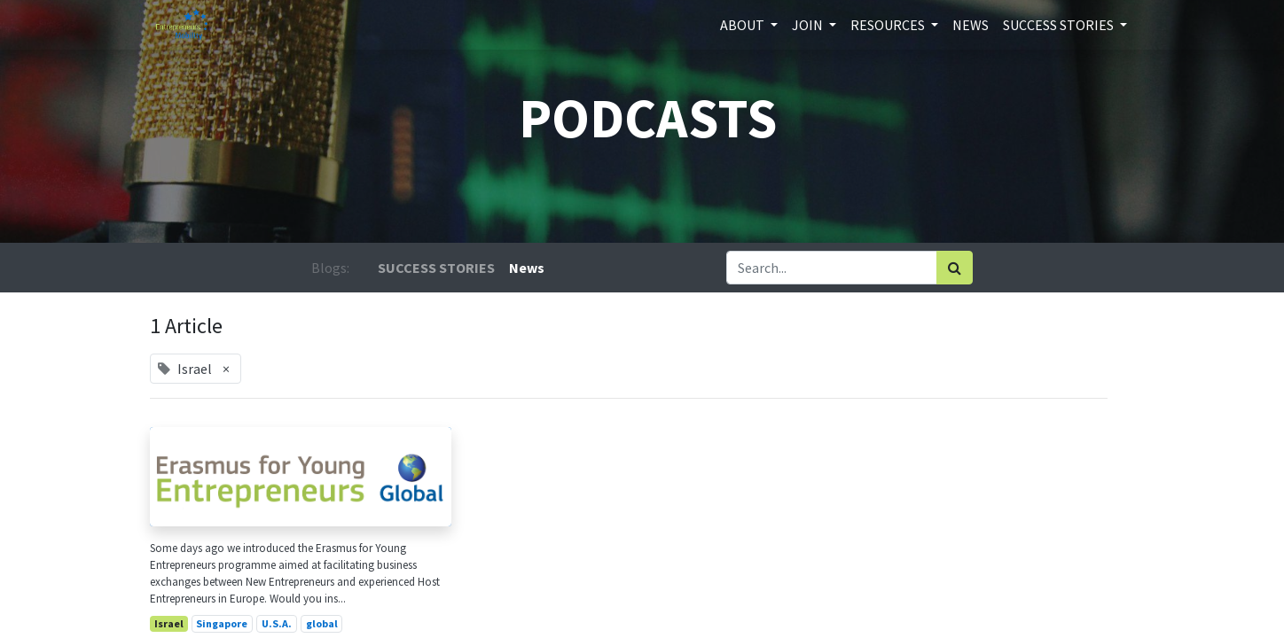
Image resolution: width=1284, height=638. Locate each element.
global (322, 623)
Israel (169, 623)
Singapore (221, 623)
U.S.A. (277, 623)
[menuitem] (970, 25)
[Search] (954, 267)
